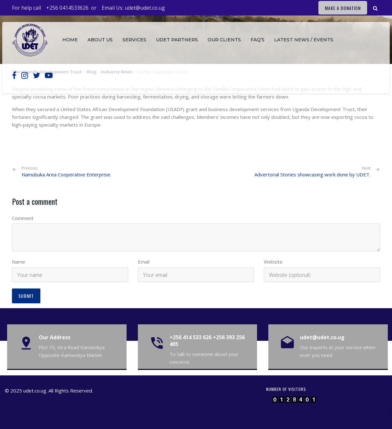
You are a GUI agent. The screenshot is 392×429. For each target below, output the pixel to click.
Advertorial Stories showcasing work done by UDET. (312, 174)
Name (18, 261)
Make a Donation (343, 8)
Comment (23, 218)
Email (144, 261)
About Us (100, 40)
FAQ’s (257, 40)
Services (134, 40)
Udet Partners (177, 40)
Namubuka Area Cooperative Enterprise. (66, 172)
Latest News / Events (303, 40)
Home (70, 40)
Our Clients (224, 40)
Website (273, 261)
